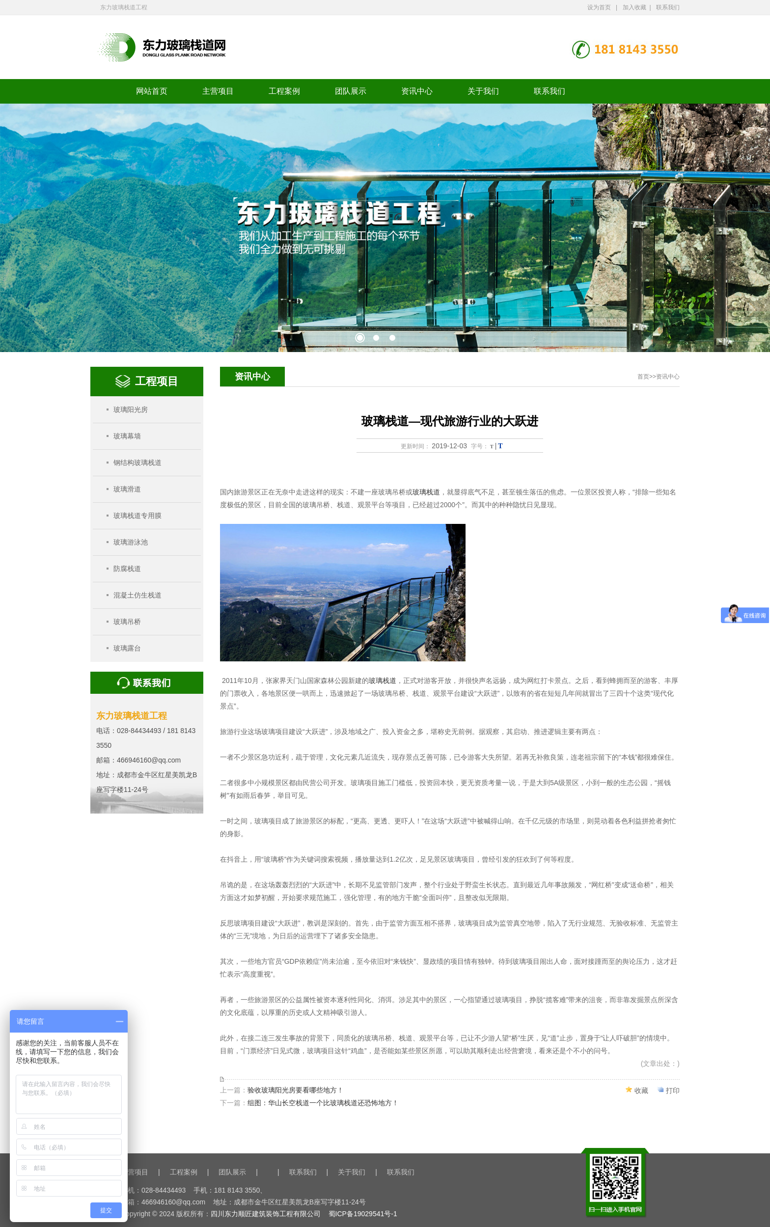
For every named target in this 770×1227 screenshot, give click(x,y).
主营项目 (218, 91)
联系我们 (668, 7)
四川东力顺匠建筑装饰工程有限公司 (266, 1214)
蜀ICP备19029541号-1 (363, 1214)
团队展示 (350, 91)
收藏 (641, 1090)
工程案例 (284, 91)
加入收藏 (634, 7)
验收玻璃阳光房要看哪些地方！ (296, 1090)
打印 (673, 1090)
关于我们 (483, 91)
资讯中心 (417, 91)
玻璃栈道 (426, 492)
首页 (643, 376)
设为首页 (599, 7)
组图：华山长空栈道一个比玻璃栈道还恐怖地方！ (323, 1103)
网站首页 (151, 91)
